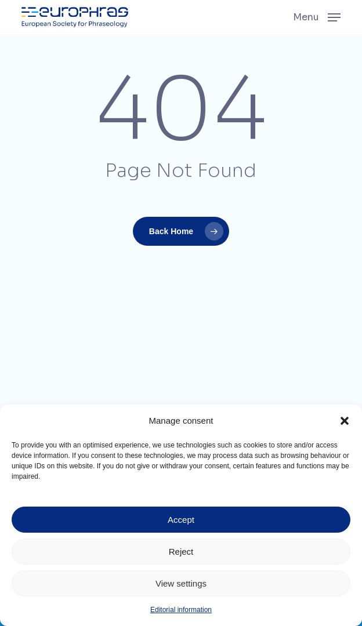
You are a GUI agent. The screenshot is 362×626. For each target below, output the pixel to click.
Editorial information (181, 610)
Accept (181, 520)
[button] (344, 421)
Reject (181, 551)
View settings (181, 583)
